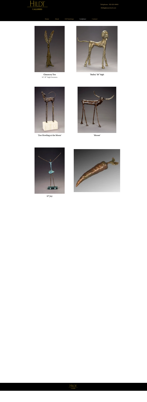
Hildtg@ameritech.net (108, 8)
